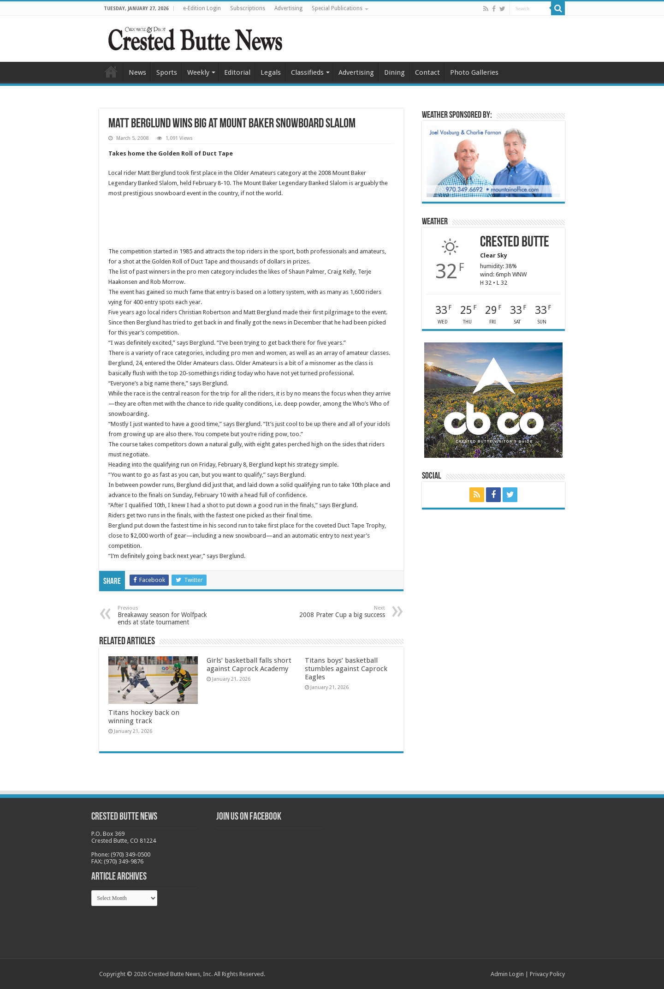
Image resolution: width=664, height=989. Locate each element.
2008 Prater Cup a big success (337, 611)
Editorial (237, 72)
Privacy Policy (547, 974)
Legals (271, 72)
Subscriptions (247, 8)
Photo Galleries (474, 72)
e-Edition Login (202, 8)
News (137, 72)
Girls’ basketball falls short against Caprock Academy (249, 664)
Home (111, 71)
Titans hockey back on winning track (143, 716)
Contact (427, 72)
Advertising (288, 8)
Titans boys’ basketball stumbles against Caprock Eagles (346, 668)
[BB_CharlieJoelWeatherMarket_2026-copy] (493, 160)
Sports (166, 72)
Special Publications (337, 8)
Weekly (198, 72)
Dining (394, 72)
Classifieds (307, 72)
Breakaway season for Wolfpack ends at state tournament (165, 615)
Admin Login (507, 974)
